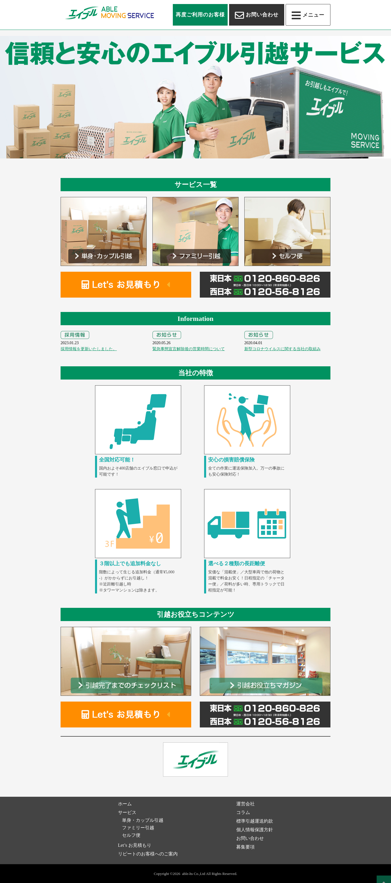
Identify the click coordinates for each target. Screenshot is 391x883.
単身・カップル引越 (142, 820)
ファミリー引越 (138, 827)
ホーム (125, 803)
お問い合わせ (250, 838)
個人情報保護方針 (254, 829)
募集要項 (245, 846)
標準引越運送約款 (254, 821)
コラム (243, 812)
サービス (127, 812)
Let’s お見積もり (134, 845)
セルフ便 (131, 835)
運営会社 (245, 803)
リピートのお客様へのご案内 (148, 853)
